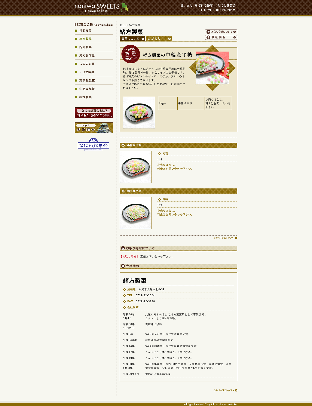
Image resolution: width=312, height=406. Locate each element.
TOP (123, 25)
